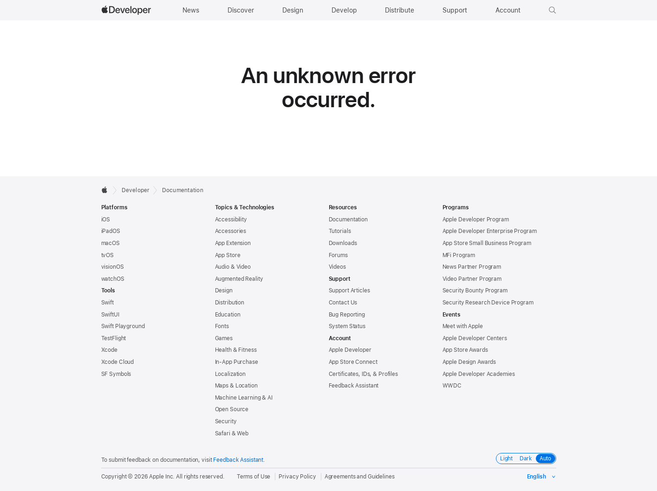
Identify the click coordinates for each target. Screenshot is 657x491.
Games (224, 338)
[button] (552, 10)
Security (226, 421)
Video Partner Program (471, 279)
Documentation (182, 190)
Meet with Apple (462, 326)
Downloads (343, 243)
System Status (347, 326)
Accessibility (231, 219)
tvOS (107, 255)
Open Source (232, 409)
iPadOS (110, 231)
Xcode (109, 350)
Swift (107, 302)
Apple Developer (350, 350)
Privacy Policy (297, 476)
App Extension (233, 243)
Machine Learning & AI (244, 397)
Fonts (222, 326)
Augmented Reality (239, 279)
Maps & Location (236, 385)
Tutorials (340, 231)
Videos (337, 267)
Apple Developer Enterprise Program (489, 231)
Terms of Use (254, 476)
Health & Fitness (236, 350)
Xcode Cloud (117, 362)
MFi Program (458, 255)
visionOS (112, 267)
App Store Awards (465, 350)
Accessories (231, 231)
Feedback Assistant (354, 385)
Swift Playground (123, 326)
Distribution (230, 302)
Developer (136, 190)
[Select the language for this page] (541, 476)
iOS (106, 219)
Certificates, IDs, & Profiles (363, 374)
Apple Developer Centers (474, 338)
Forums (338, 255)
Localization (230, 374)
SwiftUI (110, 314)
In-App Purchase (236, 362)
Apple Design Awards (469, 362)
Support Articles (349, 290)
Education (228, 314)
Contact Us (343, 302)
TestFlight (113, 338)
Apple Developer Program (475, 219)
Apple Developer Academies (478, 374)
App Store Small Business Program (486, 243)
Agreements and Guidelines (360, 476)
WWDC (452, 385)
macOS (110, 243)
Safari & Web (232, 433)
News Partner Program (471, 267)
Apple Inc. (162, 476)
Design (224, 290)
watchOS (112, 279)
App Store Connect (353, 362)
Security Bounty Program (474, 290)
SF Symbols (116, 374)
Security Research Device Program (487, 302)
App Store (228, 255)
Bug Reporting (347, 314)
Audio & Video (233, 267)
